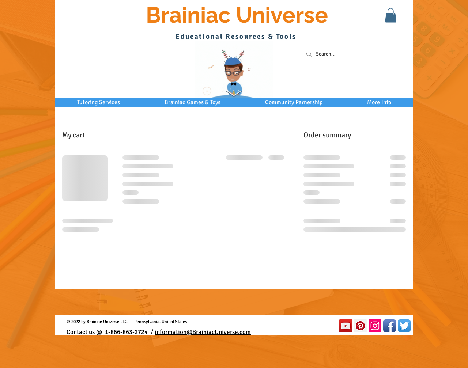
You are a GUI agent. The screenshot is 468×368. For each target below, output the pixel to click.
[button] (391, 15)
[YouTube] (345, 325)
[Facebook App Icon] (389, 325)
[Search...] (356, 54)
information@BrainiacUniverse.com (203, 332)
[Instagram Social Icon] (375, 325)
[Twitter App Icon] (404, 325)
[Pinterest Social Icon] (360, 325)
